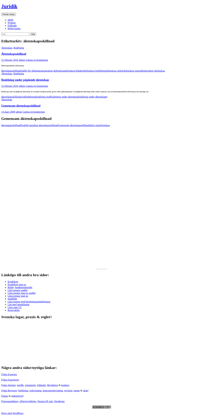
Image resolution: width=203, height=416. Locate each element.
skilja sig (93, 125)
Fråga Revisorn (9, 390)
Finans (4, 396)
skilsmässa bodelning (94, 70)
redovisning (35, 390)
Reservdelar (14, 310)
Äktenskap (6, 47)
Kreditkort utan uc (17, 284)
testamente (30, 385)
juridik (20, 385)
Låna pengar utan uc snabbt (22, 293)
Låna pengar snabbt (17, 290)
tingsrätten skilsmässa (154, 70)
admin (22, 60)
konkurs (65, 385)
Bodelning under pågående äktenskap (25, 79)
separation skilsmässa (53, 70)
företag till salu (45, 401)
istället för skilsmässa (31, 70)
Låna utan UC (15, 307)
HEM (10, 20)
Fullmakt (12, 25)
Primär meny (9, 14)
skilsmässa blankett (74, 70)
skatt (85, 390)
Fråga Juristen (8, 385)
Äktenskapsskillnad (13, 53)
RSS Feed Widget (101, 269)
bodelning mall (43, 96)
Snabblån (12, 298)
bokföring (23, 390)
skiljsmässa (104, 125)
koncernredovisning (53, 390)
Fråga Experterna (10, 379)
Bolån (11, 287)
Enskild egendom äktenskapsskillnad (39, 125)
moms (77, 390)
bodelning (30, 96)
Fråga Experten (9, 374)
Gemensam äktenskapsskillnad (20, 105)
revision (68, 390)
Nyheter (12, 22)
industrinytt (17, 396)
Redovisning (14, 28)
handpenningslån (23, 287)
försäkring (59, 401)
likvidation (52, 385)
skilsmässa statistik (133, 70)
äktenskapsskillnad (10, 70)
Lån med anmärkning (18, 304)
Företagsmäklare (9, 401)
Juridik (9, 6)
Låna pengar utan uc (18, 296)
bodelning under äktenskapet (92, 96)
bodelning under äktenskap (64, 96)
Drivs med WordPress (12, 413)
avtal (22, 96)
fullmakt (41, 385)
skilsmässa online (114, 70)
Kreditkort (13, 281)
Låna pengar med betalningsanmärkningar (29, 301)
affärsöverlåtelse (28, 401)
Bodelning (18, 47)
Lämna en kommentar (37, 60)
